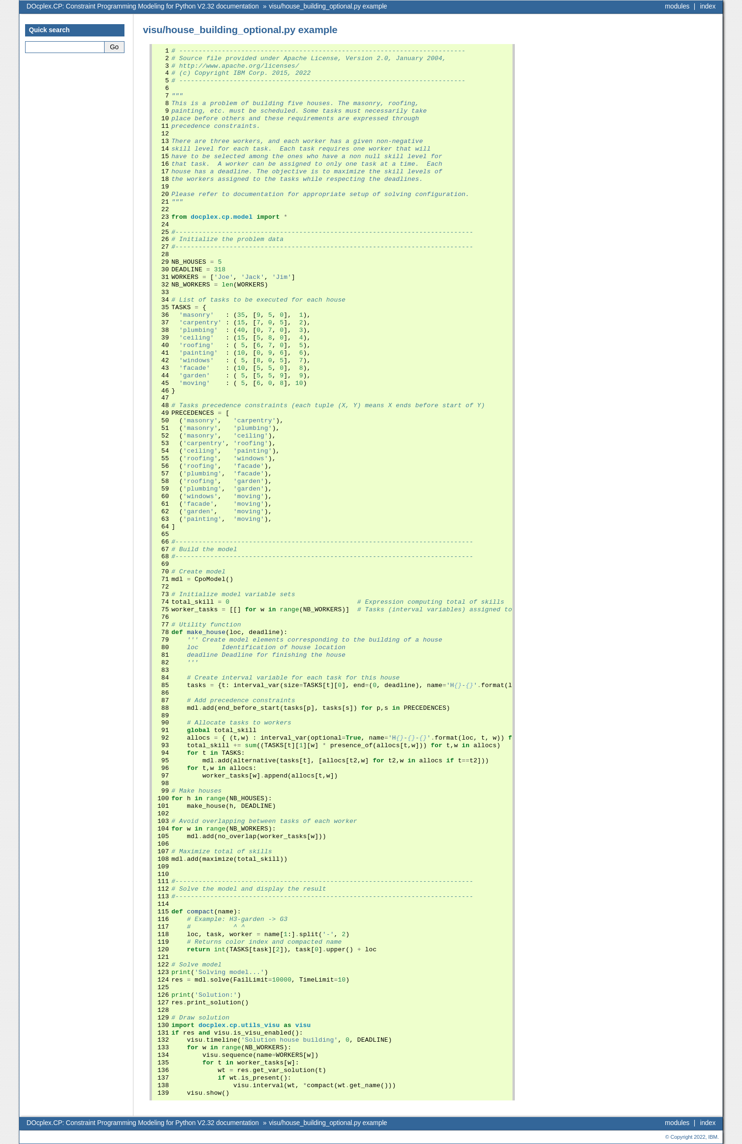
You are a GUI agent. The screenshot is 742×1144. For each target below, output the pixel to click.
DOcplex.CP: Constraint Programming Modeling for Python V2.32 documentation (142, 6)
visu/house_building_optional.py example (328, 6)
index (708, 6)
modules (677, 6)
